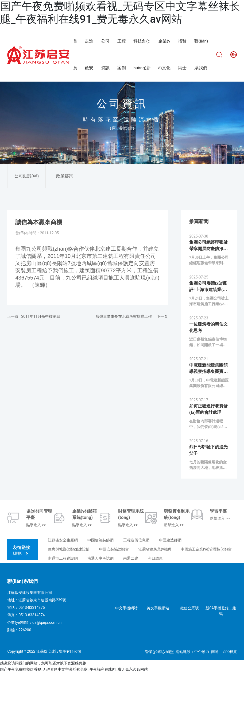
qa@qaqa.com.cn (46, 676)
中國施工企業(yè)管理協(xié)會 (206, 603)
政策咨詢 (64, 229)
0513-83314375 (31, 661)
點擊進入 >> (36, 578)
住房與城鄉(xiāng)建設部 (68, 603)
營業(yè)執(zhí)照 (159, 705)
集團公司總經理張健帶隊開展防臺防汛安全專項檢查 (208, 302)
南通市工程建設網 (63, 612)
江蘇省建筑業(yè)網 (154, 603)
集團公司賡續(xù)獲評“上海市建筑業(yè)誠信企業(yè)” (208, 343)
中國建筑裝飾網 (100, 593)
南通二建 (130, 612)
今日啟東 (155, 612)
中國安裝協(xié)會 (114, 603)
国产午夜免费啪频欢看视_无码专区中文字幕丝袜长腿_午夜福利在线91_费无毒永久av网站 (120, 12)
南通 (215, 705)
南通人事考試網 (100, 612)
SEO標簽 (230, 705)
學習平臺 (218, 564)
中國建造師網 (170, 593)
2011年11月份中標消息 (40, 370)
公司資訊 (122, 157)
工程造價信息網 (136, 593)
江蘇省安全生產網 (63, 593)
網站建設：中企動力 (192, 705)
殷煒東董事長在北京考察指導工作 (124, 370)
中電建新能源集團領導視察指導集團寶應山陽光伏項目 (208, 425)
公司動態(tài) (26, 229)
